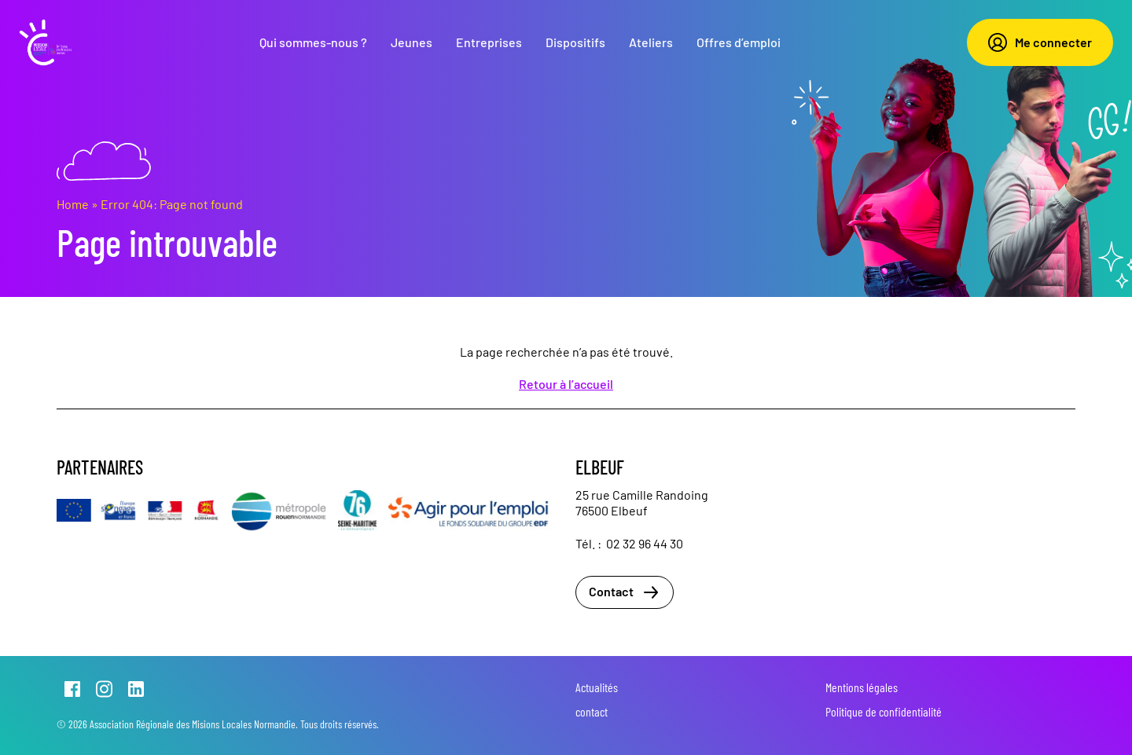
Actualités (596, 687)
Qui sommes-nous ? (313, 42)
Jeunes (411, 42)
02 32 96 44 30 (644, 543)
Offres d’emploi (738, 42)
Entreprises (489, 42)
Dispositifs (575, 42)
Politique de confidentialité (883, 711)
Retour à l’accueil (566, 383)
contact (591, 711)
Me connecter (1040, 42)
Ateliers (651, 42)
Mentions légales (861, 687)
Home (73, 203)
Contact (624, 592)
